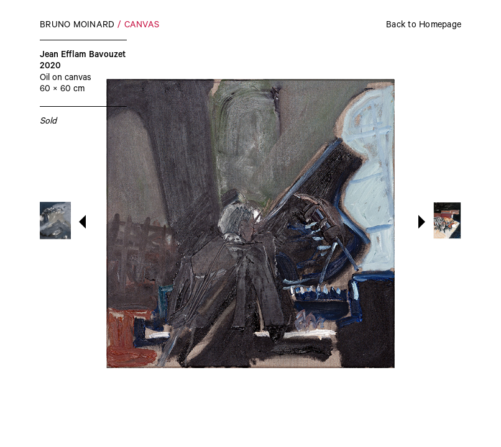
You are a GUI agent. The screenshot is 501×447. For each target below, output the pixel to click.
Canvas (142, 26)
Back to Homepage (423, 26)
